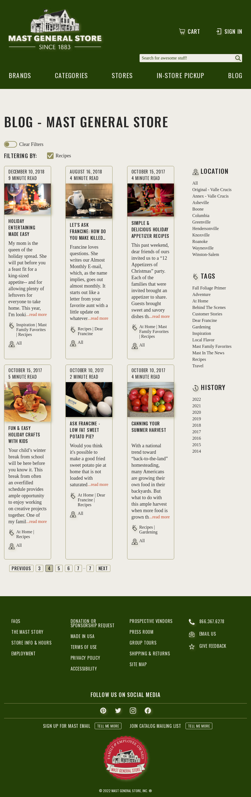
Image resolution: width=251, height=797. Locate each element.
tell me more (108, 726)
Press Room (142, 632)
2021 (196, 405)
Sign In (229, 31)
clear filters (31, 144)
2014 (196, 451)
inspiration (201, 333)
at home (200, 301)
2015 (196, 444)
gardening (201, 327)
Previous (21, 568)
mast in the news (208, 353)
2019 (196, 418)
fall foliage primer (209, 288)
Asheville (200, 202)
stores (122, 76)
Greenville (201, 222)
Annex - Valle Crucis (210, 196)
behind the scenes (209, 307)
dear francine (204, 320)
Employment (23, 653)
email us (202, 634)
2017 (196, 431)
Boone (198, 209)
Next (103, 568)
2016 (196, 438)
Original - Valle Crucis (212, 189)
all (195, 183)
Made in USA (83, 636)
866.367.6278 (207, 622)
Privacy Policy (85, 658)
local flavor (203, 340)
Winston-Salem (205, 254)
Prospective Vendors (151, 621)
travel (197, 366)
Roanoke (200, 241)
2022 (196, 399)
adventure (201, 294)
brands (20, 76)
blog (235, 76)
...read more (36, 314)
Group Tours (143, 643)
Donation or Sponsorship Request (93, 623)
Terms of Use (84, 647)
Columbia (200, 215)
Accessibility (84, 668)
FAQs (15, 621)
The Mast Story (27, 632)
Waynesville (203, 248)
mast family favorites (212, 346)
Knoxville (201, 235)
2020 (196, 412)
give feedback (207, 646)
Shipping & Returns (150, 653)
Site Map (138, 664)
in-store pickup (180, 76)
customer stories (207, 314)
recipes (63, 155)
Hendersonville (205, 228)
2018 (196, 425)
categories (71, 76)
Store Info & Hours (31, 643)
